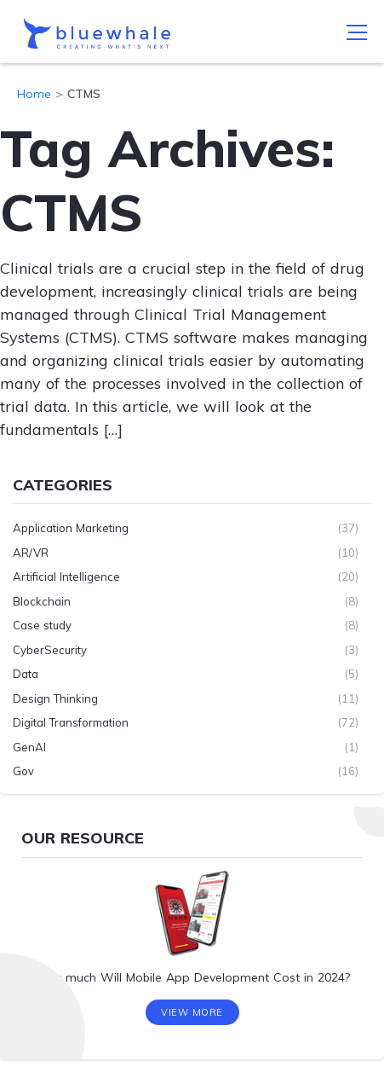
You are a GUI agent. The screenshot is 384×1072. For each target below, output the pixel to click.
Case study (42, 625)
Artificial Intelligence (66, 576)
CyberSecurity (50, 650)
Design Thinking (55, 698)
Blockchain (42, 601)
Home (34, 93)
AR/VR (31, 552)
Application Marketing (71, 528)
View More (192, 1012)
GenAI (29, 747)
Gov (23, 771)
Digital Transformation (71, 722)
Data (25, 674)
